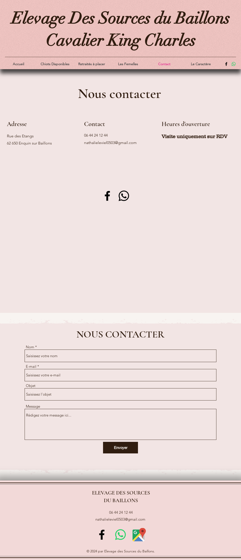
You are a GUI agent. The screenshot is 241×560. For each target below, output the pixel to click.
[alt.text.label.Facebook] (226, 64)
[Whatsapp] (123, 195)
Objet (30, 385)
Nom (30, 347)
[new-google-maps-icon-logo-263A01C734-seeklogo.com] (139, 534)
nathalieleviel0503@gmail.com (110, 142)
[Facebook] (107, 195)
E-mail (31, 366)
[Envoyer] (120, 447)
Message (33, 406)
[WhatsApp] (233, 64)
